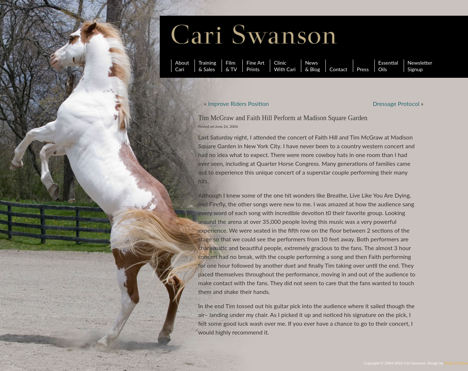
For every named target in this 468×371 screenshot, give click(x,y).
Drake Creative (456, 363)
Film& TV (231, 66)
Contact (338, 66)
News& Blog (312, 66)
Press (363, 66)
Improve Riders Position (238, 103)
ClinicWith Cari (284, 66)
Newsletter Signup (420, 66)
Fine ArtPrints (255, 66)
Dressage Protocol (396, 103)
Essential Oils (388, 66)
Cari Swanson (254, 34)
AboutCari (182, 66)
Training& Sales (207, 66)
